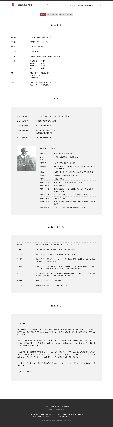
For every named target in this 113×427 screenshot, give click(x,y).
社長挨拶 (69, 14)
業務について (62, 14)
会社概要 (43, 14)
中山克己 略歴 (54, 14)
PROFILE (73, 5)
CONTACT (98, 5)
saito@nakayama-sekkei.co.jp (63, 416)
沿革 (48, 14)
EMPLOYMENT (89, 5)
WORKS (80, 5)
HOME (66, 5)
